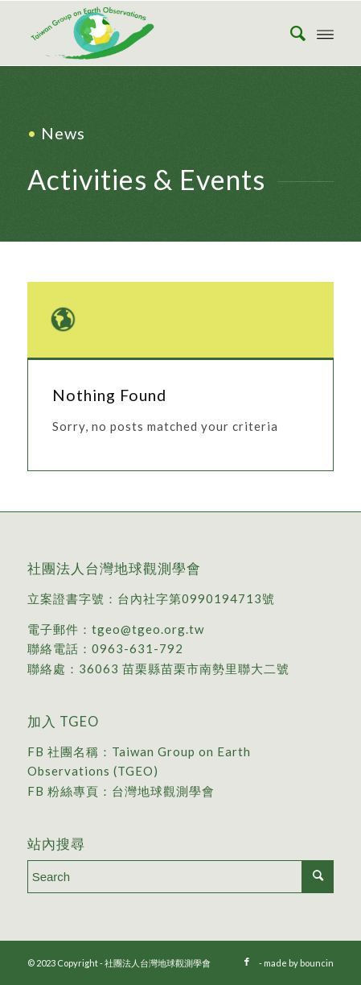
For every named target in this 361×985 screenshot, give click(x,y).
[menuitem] (290, 33)
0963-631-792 (137, 648)
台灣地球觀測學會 (163, 791)
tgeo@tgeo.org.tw (148, 629)
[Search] (290, 33)
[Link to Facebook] (247, 962)
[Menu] (325, 33)
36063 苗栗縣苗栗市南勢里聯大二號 (184, 668)
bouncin (317, 963)
